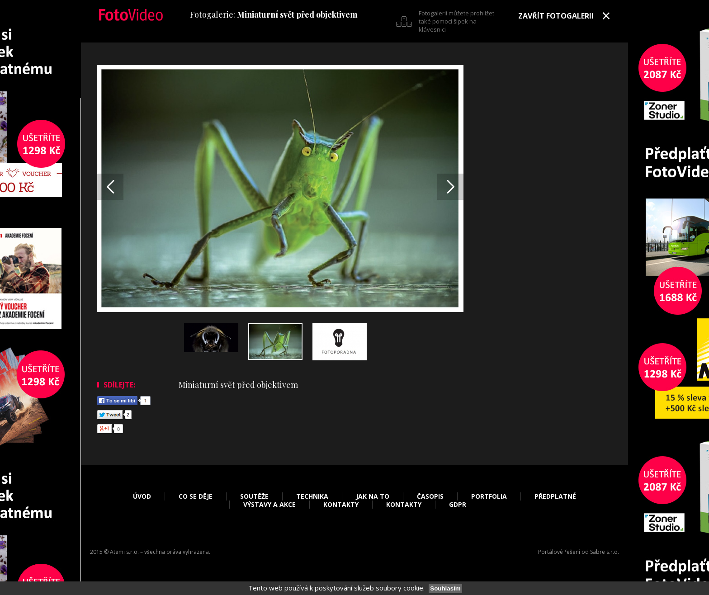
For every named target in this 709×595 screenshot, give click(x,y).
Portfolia (489, 496)
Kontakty (341, 505)
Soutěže (254, 496)
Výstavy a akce (269, 505)
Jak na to (372, 496)
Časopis (430, 496)
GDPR (457, 505)
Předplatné (555, 496)
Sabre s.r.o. (604, 552)
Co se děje (196, 496)
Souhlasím (445, 588)
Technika (312, 496)
